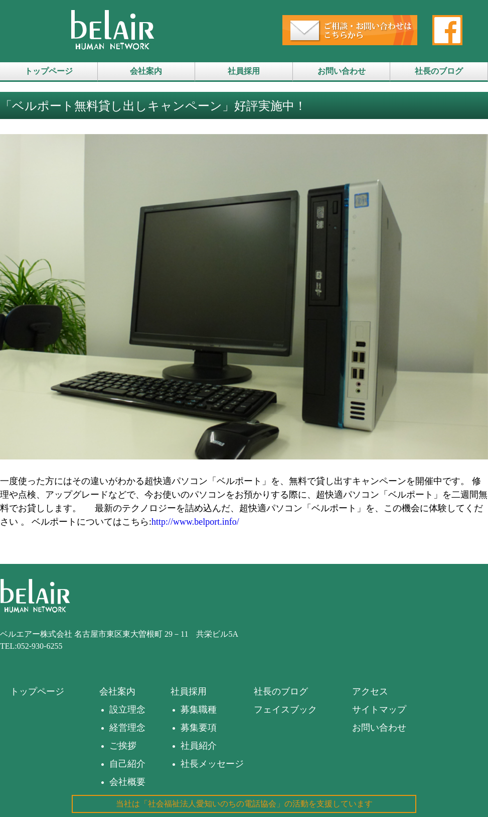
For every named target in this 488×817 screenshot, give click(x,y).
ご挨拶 (122, 746)
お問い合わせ (341, 71)
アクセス (370, 691)
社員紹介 (199, 746)
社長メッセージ (212, 764)
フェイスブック (285, 710)
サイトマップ (379, 710)
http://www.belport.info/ (195, 522)
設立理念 (127, 710)
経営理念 (127, 728)
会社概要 (127, 782)
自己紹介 (127, 764)
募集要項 (199, 728)
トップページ (49, 71)
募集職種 (199, 710)
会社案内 (146, 71)
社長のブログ (439, 71)
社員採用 (244, 71)
